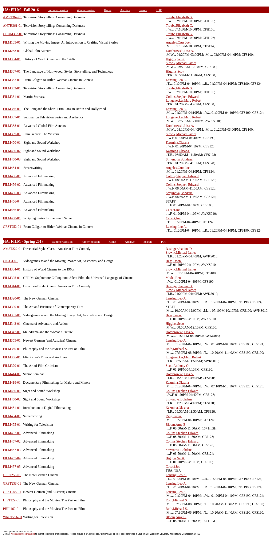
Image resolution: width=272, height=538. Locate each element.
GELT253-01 (12, 475)
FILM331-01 (12, 315)
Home (107, 10)
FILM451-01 (12, 407)
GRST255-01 (12, 492)
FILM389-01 (12, 134)
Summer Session (58, 10)
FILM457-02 (12, 441)
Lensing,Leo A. (176, 80)
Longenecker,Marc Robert (183, 100)
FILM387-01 (12, 117)
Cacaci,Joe (173, 210)
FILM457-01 (12, 433)
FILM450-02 (12, 151)
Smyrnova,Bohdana (179, 159)
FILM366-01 (12, 357)
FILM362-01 (12, 88)
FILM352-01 (12, 80)
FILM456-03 (12, 193)
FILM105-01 (12, 42)
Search (143, 10)
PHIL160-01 (11, 508)
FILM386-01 (12, 109)
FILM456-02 (12, 184)
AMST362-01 (12, 17)
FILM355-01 (12, 340)
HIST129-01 (11, 500)
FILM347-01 (12, 332)
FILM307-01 (12, 71)
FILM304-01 (12, 59)
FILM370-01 (12, 365)
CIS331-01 (10, 261)
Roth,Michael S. (177, 349)
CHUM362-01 (13, 34)
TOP (159, 10)
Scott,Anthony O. (177, 365)
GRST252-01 (12, 226)
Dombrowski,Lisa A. (180, 51)
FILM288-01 (12, 51)
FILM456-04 (12, 201)
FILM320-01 (12, 298)
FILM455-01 (12, 424)
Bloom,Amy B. (176, 424)
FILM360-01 (12, 349)
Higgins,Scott (175, 59)
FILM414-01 (12, 374)
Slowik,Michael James (181, 63)
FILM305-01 (12, 278)
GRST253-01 (12, 483)
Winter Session (86, 10)
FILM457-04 (12, 458)
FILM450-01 (12, 142)
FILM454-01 (12, 168)
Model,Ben (174, 278)
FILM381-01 (12, 96)
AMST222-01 (12, 248)
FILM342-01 (12, 323)
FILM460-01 (12, 218)
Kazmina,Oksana (178, 142)
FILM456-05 (12, 210)
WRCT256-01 (12, 517)
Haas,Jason (174, 261)
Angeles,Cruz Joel (178, 42)
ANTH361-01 (12, 25)
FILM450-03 (12, 159)
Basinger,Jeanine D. (179, 248)
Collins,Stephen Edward (182, 96)
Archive (125, 10)
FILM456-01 (12, 176)
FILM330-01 (12, 307)
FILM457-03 (12, 450)
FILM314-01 (12, 286)
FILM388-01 (12, 125)
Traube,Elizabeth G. (179, 17)
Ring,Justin (174, 416)
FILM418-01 (12, 382)
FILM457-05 (12, 466)
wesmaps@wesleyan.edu (23, 534)
